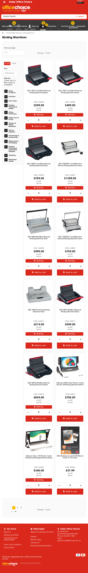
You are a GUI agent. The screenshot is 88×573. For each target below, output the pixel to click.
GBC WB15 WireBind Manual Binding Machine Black (70, 311)
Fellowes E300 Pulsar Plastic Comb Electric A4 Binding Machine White (70, 384)
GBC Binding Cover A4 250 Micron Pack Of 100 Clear (70, 457)
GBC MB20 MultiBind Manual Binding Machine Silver (39, 238)
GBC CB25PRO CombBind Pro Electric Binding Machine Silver (70, 165)
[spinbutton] (39, 120)
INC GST (79, 2)
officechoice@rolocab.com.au (69, 541)
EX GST (77, 2)
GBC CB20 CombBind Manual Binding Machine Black (39, 92)
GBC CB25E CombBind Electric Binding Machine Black (39, 165)
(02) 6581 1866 (69, 536)
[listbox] (15, 52)
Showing (43, 53)
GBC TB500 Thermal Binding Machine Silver (39, 311)
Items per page (9, 48)
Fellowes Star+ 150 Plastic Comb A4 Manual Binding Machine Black (38, 457)
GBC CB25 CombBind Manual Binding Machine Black (70, 92)
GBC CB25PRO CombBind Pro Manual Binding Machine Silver (70, 238)
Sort (5, 68)
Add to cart (40, 126)
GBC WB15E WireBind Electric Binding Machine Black (39, 384)
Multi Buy (40, 115)
